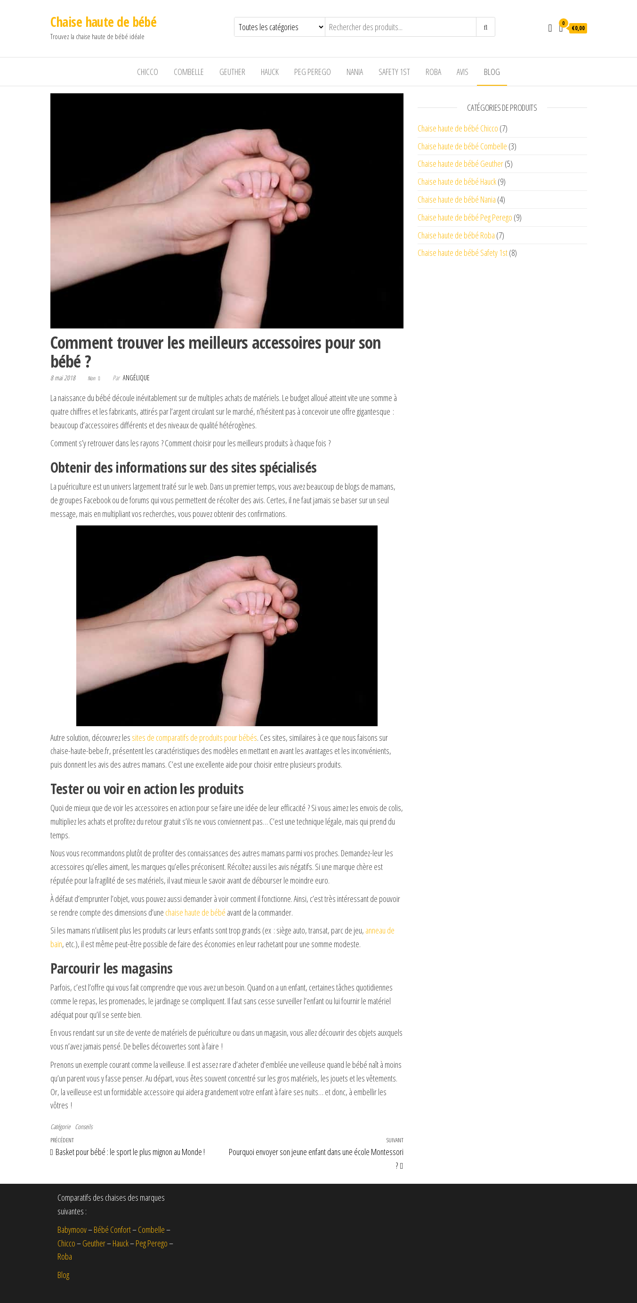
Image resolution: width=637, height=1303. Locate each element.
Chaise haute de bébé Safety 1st (463, 252)
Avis (462, 71)
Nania (355, 71)
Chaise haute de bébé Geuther (460, 163)
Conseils (83, 1126)
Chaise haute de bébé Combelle (462, 146)
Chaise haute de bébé (103, 22)
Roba (433, 71)
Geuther (232, 71)
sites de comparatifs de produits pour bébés (194, 737)
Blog (492, 71)
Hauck (270, 71)
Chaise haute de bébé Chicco (458, 128)
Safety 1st (394, 71)
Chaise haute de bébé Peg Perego (465, 217)
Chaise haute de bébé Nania (457, 199)
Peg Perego (312, 71)
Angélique (136, 377)
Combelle (189, 71)
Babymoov (72, 1229)
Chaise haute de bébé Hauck (457, 181)
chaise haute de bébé (195, 912)
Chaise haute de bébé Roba (456, 235)
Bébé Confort (112, 1229)
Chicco (147, 71)
